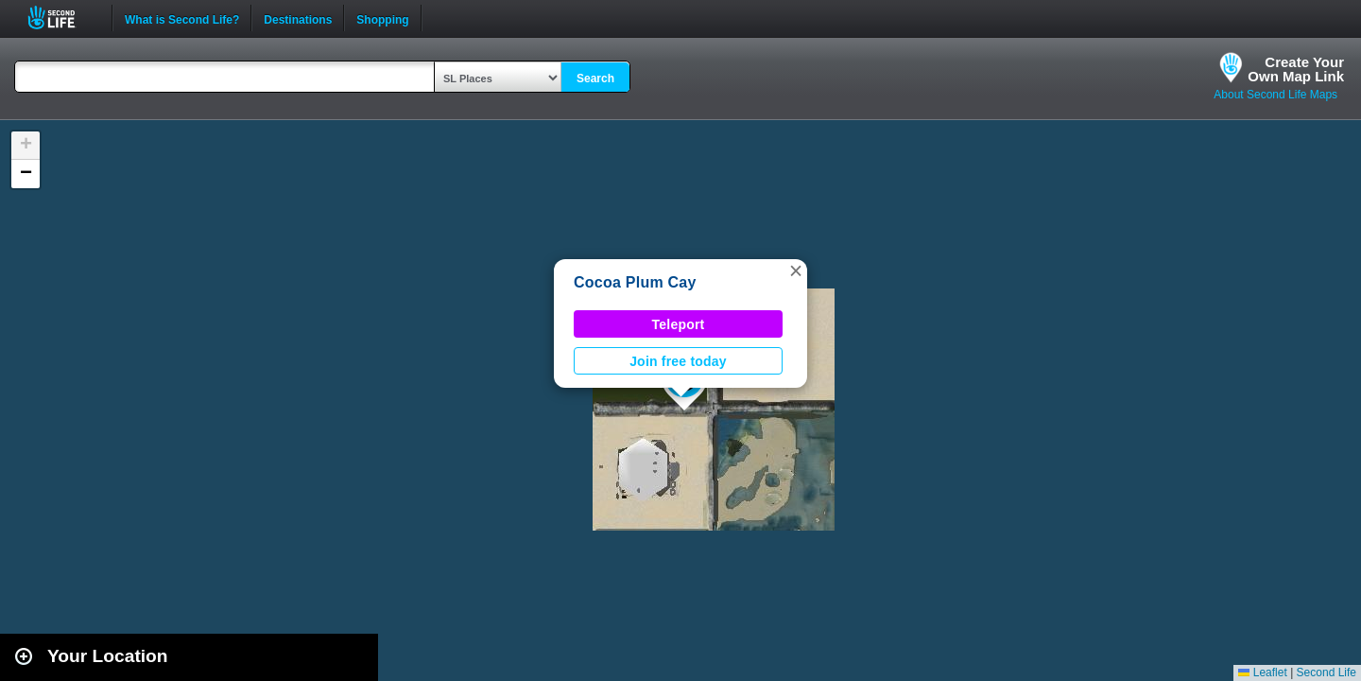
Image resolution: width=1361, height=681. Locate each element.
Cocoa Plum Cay (635, 282)
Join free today (678, 361)
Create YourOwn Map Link (1296, 69)
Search (595, 78)
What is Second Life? (182, 18)
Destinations (298, 18)
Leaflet (1262, 672)
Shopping (382, 18)
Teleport (678, 324)
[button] (795, 270)
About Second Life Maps (1275, 94)
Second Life (61, 17)
